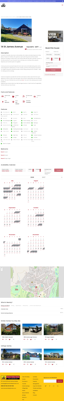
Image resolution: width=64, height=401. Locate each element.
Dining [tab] (12, 297)
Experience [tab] (18, 297)
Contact (35, 384)
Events (23, 380)
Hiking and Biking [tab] (5, 297)
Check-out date (19, 161)
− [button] (1, 262)
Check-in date (5, 161)
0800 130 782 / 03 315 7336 (7, 375)
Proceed (53, 61)
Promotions (35, 368)
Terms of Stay (4, 395)
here (23, 71)
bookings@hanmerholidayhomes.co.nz (10, 373)
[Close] (62, 1)
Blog (34, 382)
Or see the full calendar (50, 66)
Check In (47, 43)
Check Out (56, 43)
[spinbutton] (49, 52)
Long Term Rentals (37, 375)
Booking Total (49, 54)
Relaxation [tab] (25, 297)
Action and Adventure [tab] (35, 297)
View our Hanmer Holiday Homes (8, 8)
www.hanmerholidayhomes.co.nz (8, 377)
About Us (24, 386)
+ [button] (1, 260)
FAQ (23, 389)
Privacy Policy (11, 395)
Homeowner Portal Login (29, 395)
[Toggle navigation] (62, 5)
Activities (35, 366)
